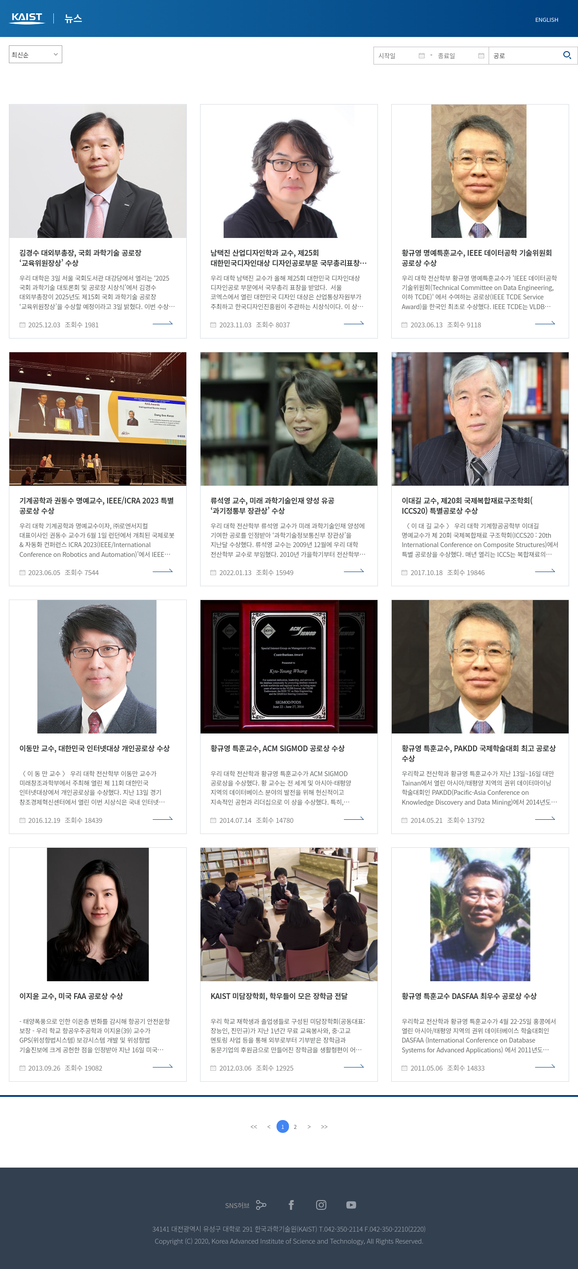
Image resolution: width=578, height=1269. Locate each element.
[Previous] (268, 1126)
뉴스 (73, 18)
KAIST (28, 20)
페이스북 (291, 1205)
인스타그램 (321, 1205)
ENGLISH (546, 19)
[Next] (310, 1126)
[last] (325, 1126)
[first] (253, 1126)
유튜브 (351, 1205)
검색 (567, 55)
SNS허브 (237, 1205)
